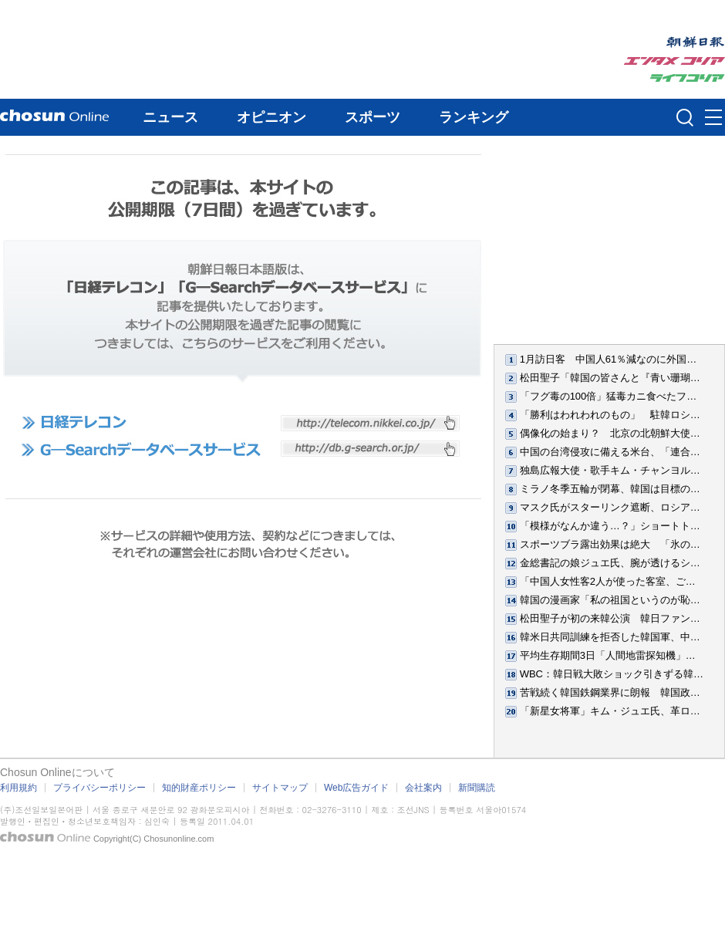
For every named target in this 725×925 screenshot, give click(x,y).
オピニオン (271, 117)
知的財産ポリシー (199, 787)
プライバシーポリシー (99, 787)
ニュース (170, 117)
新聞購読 (476, 787)
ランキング (473, 117)
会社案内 (423, 787)
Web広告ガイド (356, 787)
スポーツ (372, 117)
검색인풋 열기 (684, 117)
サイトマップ (280, 787)
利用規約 (18, 787)
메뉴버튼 (713, 118)
